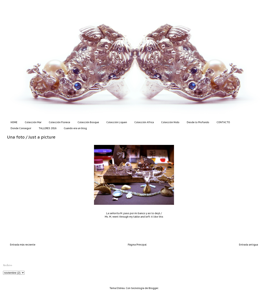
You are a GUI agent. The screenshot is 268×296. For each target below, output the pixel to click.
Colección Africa (144, 122)
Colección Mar (33, 122)
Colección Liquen (116, 122)
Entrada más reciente (22, 244)
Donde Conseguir (21, 128)
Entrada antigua (248, 244)
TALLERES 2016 (47, 128)
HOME (14, 122)
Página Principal (137, 244)
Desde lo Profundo (198, 122)
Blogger (153, 288)
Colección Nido (170, 122)
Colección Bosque (88, 122)
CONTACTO (223, 122)
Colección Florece (59, 122)
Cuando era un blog (75, 128)
